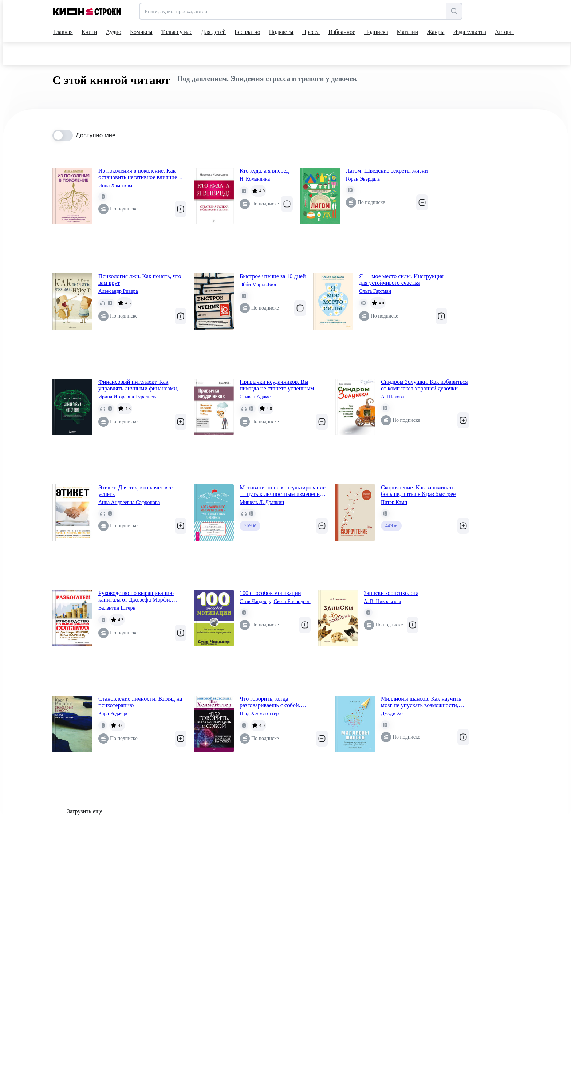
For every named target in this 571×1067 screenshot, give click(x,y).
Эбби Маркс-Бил (258, 284)
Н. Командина (255, 179)
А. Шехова (392, 396)
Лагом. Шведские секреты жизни (387, 171)
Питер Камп (394, 502)
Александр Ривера (118, 291)
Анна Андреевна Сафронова (129, 502)
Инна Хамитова (115, 185)
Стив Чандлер (255, 601)
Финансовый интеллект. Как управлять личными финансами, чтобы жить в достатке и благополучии (138, 385)
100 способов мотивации (270, 593)
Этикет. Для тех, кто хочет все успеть (135, 490)
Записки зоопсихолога (391, 593)
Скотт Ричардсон (292, 601)
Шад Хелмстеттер (259, 713)
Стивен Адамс (255, 396)
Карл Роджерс (113, 713)
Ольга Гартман (375, 291)
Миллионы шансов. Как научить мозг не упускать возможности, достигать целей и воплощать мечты (421, 702)
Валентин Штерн (116, 608)
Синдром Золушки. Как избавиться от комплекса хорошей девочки (424, 385)
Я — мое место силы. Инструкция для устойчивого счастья (401, 279)
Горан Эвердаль (363, 179)
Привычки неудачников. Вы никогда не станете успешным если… (277, 385)
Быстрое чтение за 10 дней (273, 276)
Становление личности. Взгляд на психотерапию (140, 702)
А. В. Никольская (382, 601)
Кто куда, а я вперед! (265, 171)
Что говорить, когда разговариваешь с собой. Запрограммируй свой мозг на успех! (277, 702)
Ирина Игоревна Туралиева (128, 396)
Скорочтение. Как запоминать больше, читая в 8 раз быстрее (418, 490)
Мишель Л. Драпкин (262, 502)
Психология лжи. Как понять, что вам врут (139, 279)
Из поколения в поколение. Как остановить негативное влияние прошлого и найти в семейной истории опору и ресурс (137, 174)
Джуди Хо (392, 713)
